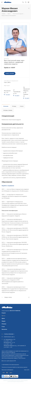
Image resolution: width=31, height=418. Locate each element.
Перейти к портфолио (8, 185)
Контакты (4, 329)
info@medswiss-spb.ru (9, 336)
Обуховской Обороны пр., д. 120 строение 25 (15, 345)
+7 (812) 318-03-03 (8, 334)
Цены (3, 318)
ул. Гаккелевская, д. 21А (9, 339)
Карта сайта (26, 369)
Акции (3, 321)
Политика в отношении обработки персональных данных (14, 367)
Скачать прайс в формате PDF (9, 360)
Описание (5, 106)
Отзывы (14, 106)
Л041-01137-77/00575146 (15, 310)
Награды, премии (7, 110)
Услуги (21, 106)
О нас (3, 326)
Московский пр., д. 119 (9, 342)
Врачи (3, 315)
